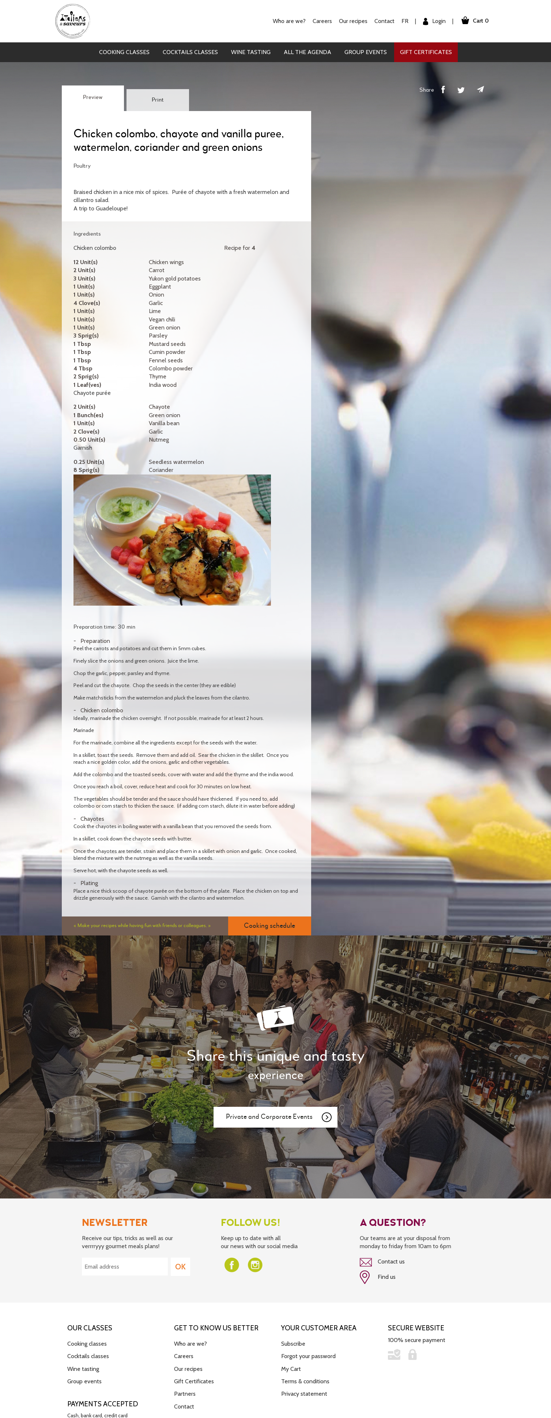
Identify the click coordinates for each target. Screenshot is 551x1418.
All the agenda (307, 52)
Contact (384, 21)
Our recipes (353, 21)
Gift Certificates (426, 52)
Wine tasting (251, 52)
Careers (322, 21)
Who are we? (289, 21)
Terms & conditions (305, 1381)
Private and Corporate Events (279, 1117)
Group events (365, 52)
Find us (378, 1277)
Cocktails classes (190, 52)
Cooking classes (124, 52)
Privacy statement (304, 1393)
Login (434, 21)
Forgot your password (308, 1356)
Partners (185, 1393)
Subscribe (293, 1343)
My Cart (291, 1368)
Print (158, 100)
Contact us (382, 1262)
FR (404, 21)
